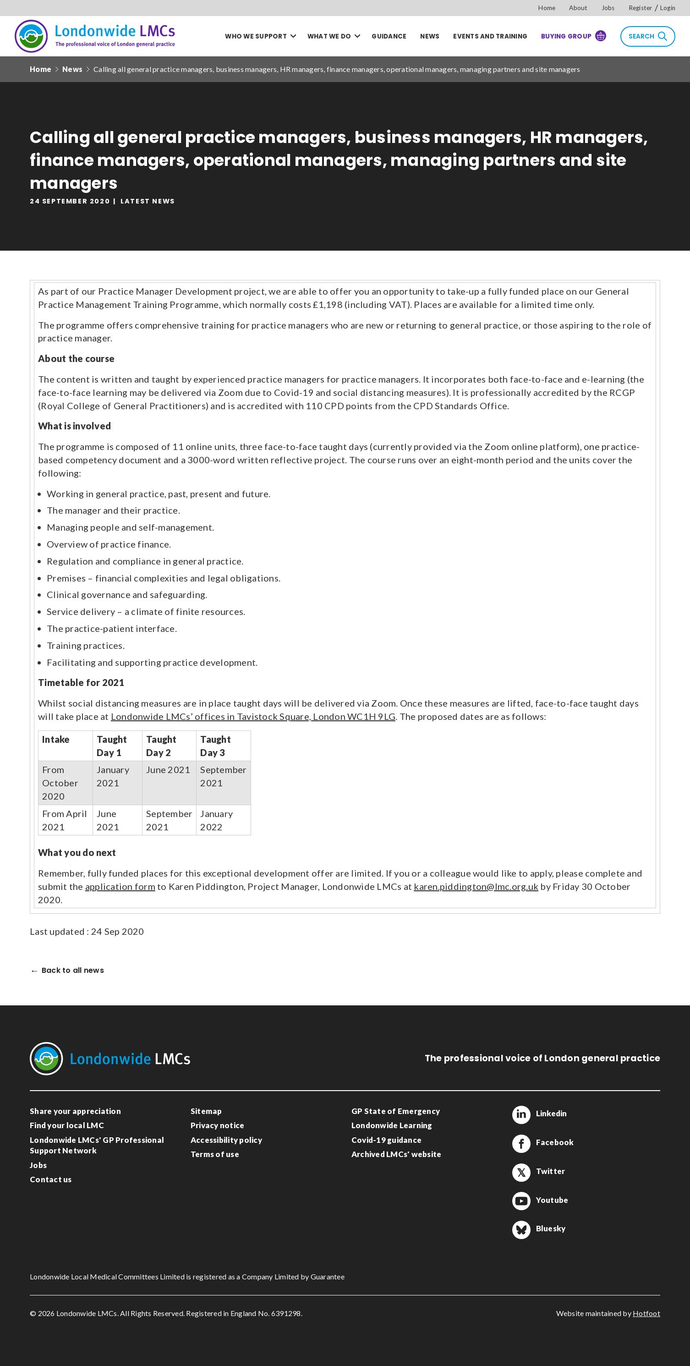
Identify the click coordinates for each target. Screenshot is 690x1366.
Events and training (490, 36)
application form (120, 886)
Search (648, 36)
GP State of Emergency (395, 1111)
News (429, 36)
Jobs (608, 7)
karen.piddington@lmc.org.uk (476, 886)
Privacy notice (218, 1125)
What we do (329, 36)
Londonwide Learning (392, 1125)
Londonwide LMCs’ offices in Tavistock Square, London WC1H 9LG (253, 716)
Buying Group (573, 35)
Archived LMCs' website (396, 1154)
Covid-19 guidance (386, 1140)
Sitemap (206, 1111)
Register (640, 7)
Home (546, 7)
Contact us (51, 1179)
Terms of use (215, 1154)
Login (667, 7)
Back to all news (73, 971)
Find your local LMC (67, 1125)
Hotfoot (646, 1313)
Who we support (256, 36)
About (578, 7)
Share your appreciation (75, 1111)
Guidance (389, 36)
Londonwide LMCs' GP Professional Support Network (97, 1145)
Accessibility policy (226, 1140)
